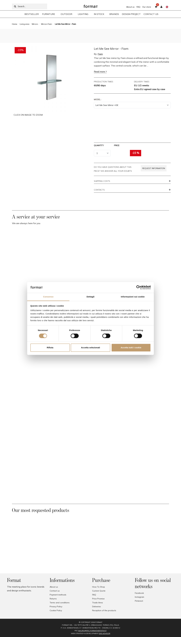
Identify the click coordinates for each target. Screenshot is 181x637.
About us (130, 7)
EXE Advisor (104, 633)
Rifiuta (50, 347)
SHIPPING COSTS (102, 181)
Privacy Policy (56, 606)
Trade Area (97, 602)
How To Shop (98, 587)
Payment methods (58, 594)
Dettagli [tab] (90, 296)
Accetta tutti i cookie (131, 347)
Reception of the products (104, 610)
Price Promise (98, 598)
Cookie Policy (56, 610)
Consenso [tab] (48, 296)
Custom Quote (98, 591)
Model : (97, 99)
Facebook (139, 593)
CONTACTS (99, 190)
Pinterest (139, 601)
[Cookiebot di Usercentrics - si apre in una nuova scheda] (138, 287)
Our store (146, 7)
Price (116, 145)
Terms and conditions (60, 602)
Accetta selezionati (90, 347)
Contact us (55, 591)
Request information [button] (153, 168)
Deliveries (96, 606)
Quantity (99, 145)
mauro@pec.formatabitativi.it (92, 631)
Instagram (139, 597)
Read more (99, 71)
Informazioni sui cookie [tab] (133, 296)
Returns (53, 598)
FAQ (138, 7)
